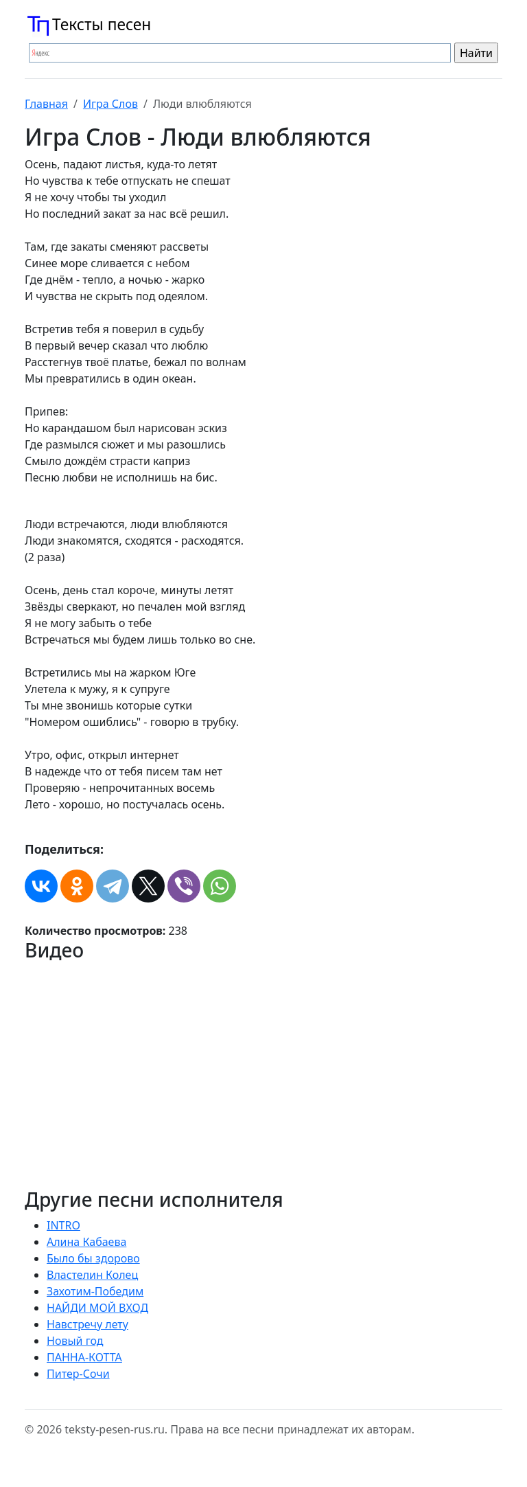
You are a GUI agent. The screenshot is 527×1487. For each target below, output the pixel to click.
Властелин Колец (92, 1274)
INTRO (63, 1225)
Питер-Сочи (78, 1373)
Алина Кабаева (86, 1241)
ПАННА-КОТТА (84, 1357)
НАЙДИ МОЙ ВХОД (97, 1307)
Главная (46, 103)
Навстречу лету (87, 1324)
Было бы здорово (93, 1258)
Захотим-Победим (95, 1291)
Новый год (75, 1340)
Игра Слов (110, 103)
